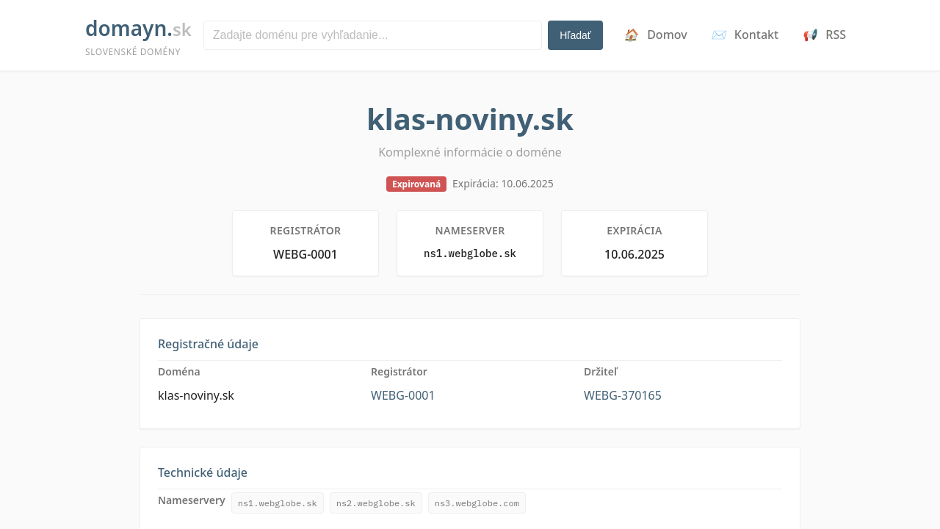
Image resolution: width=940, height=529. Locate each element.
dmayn (138, 36)
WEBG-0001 (403, 395)
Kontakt (744, 34)
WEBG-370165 (623, 395)
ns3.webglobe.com (477, 502)
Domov (655, 34)
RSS (824, 34)
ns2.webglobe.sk (376, 502)
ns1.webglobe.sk (277, 502)
